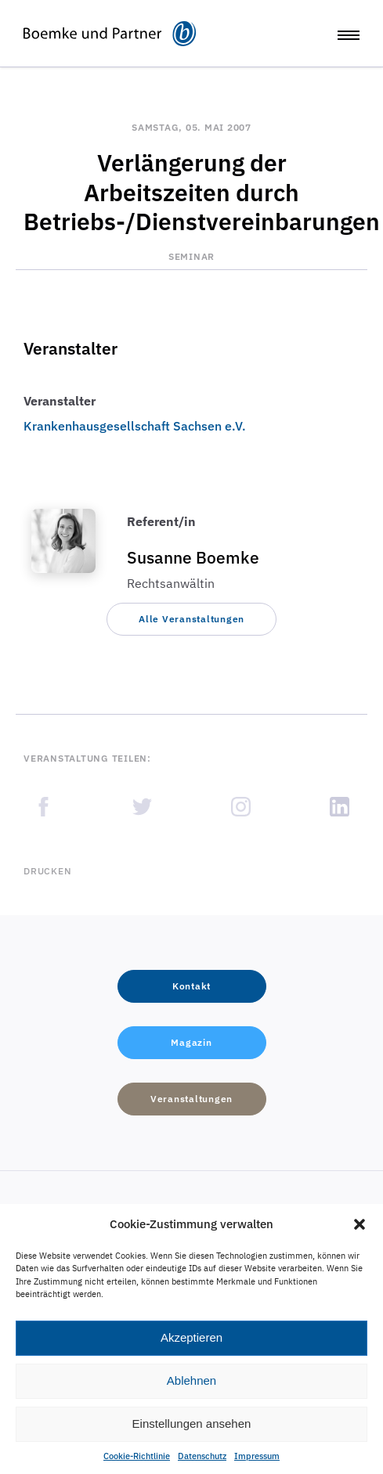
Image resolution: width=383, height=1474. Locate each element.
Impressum (257, 1456)
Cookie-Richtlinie (136, 1456)
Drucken (47, 871)
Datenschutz (202, 1456)
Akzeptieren (191, 1337)
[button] (359, 1224)
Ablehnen (191, 1380)
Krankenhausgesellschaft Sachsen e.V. (134, 426)
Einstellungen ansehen (191, 1423)
